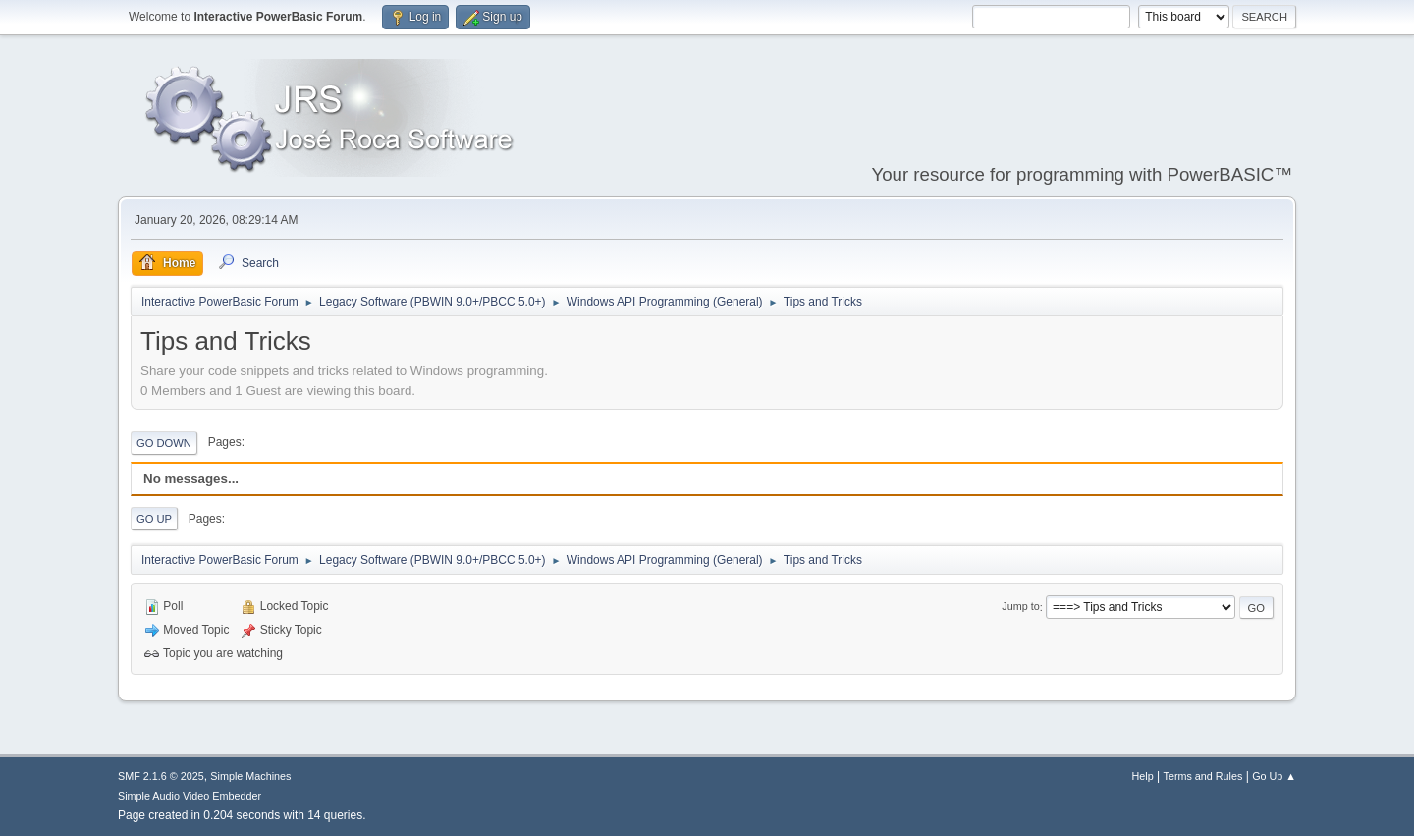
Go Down (163, 443)
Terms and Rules (1203, 776)
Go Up (154, 519)
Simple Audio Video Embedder (189, 796)
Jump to (1020, 607)
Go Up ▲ (1274, 776)
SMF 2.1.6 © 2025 (161, 776)
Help (1143, 776)
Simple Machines (250, 776)
